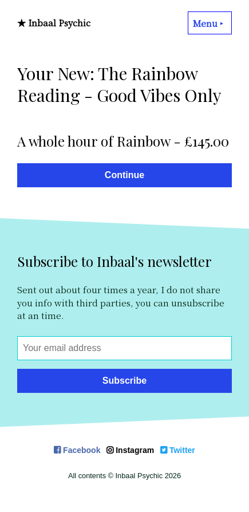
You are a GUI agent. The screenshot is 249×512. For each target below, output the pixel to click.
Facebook (77, 450)
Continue (124, 175)
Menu (210, 23)
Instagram (130, 450)
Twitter (177, 450)
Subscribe (124, 380)
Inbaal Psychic (59, 23)
